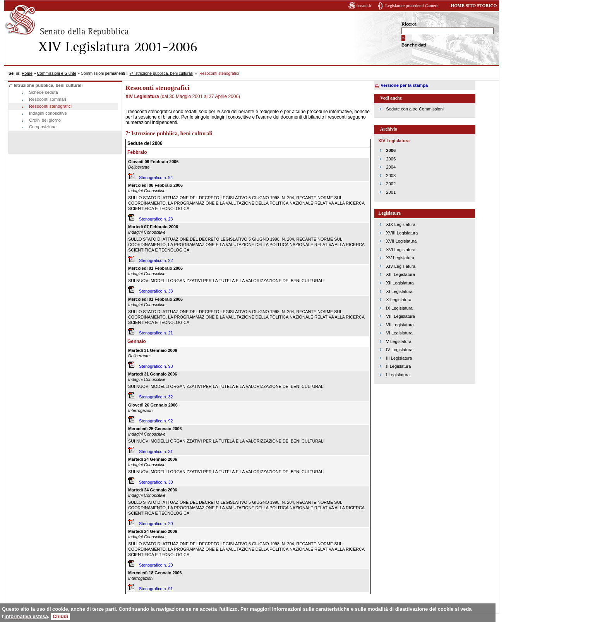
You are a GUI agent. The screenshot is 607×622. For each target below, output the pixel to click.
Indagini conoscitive (48, 113)
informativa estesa (26, 616)
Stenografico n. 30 (156, 482)
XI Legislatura (399, 291)
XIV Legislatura (400, 266)
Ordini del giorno (45, 120)
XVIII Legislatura (402, 233)
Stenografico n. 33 (156, 291)
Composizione (43, 126)
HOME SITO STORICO (474, 5)
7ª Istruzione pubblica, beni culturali (160, 73)
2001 (391, 192)
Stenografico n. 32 (156, 397)
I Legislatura (398, 374)
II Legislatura (398, 366)
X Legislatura (398, 299)
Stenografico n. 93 (156, 366)
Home (27, 73)
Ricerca (409, 24)
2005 (391, 159)
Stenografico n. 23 (156, 219)
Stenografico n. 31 (156, 451)
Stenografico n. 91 (156, 588)
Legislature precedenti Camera (411, 5)
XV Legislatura (400, 257)
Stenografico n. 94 (156, 177)
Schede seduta (43, 92)
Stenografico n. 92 (156, 421)
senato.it (364, 5)
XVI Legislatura (400, 249)
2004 (391, 167)
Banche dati (413, 45)
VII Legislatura (400, 324)
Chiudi (60, 616)
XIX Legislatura (400, 224)
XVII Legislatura (401, 241)
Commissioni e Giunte (56, 73)
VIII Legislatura (400, 316)
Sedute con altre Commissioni (415, 109)
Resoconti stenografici (50, 106)
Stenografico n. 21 (156, 333)
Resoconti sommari (47, 99)
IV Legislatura (399, 349)
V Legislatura (398, 341)
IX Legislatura (399, 308)
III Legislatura (399, 358)
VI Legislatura (399, 333)
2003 (391, 175)
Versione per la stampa (404, 85)
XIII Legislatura (400, 274)
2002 (391, 183)
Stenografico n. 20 (156, 523)
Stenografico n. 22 (156, 260)
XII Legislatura (400, 283)
